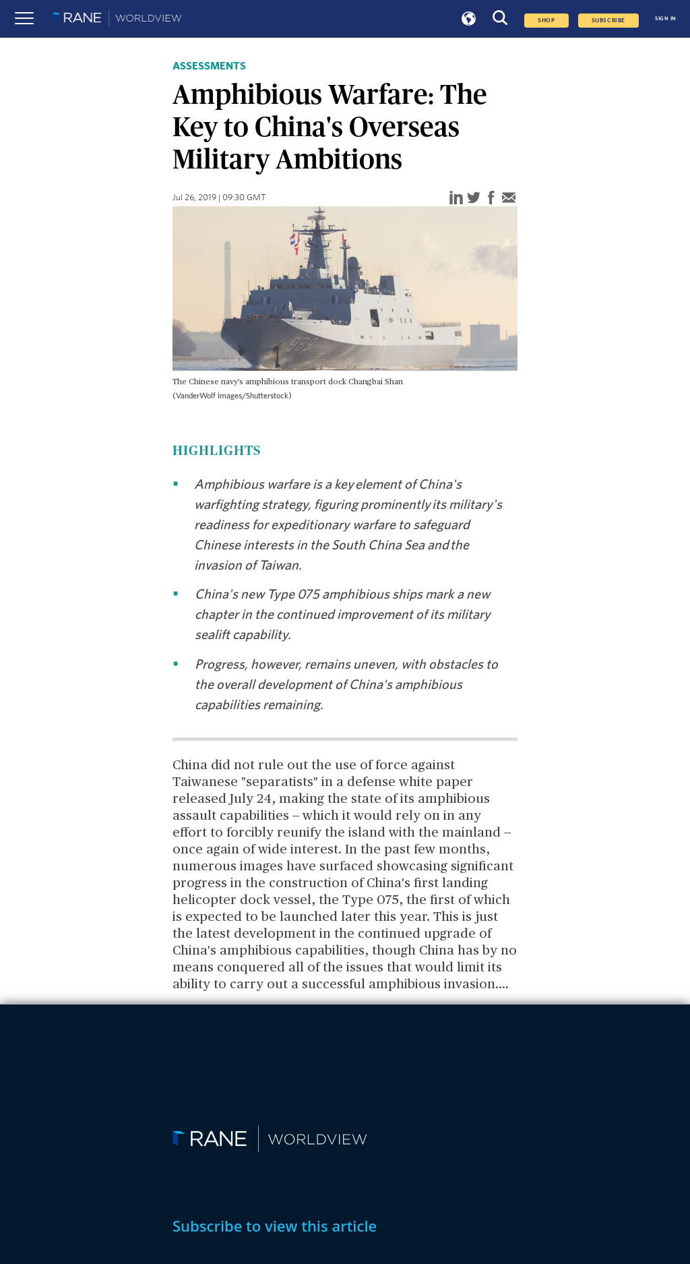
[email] (509, 198)
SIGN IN (666, 19)
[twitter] (473, 198)
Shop (546, 21)
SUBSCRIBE (608, 21)
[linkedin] (456, 198)
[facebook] (491, 198)
